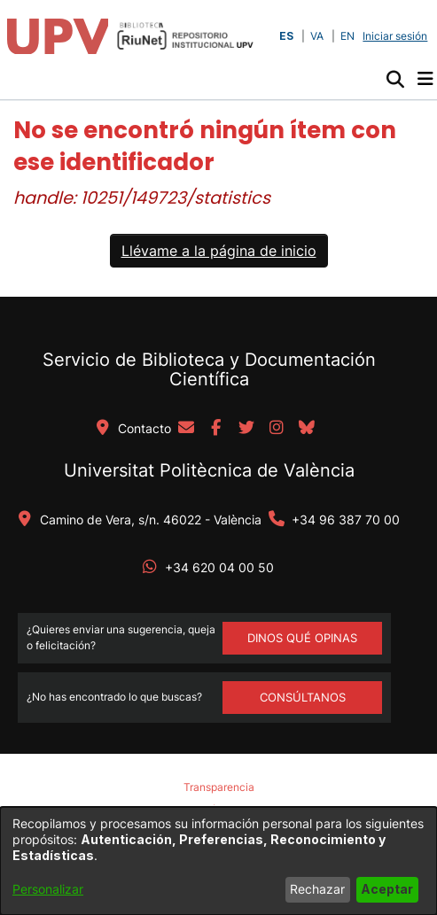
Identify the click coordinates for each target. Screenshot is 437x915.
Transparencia (218, 787)
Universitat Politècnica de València (209, 470)
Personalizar (47, 888)
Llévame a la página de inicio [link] (218, 251)
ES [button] (286, 36)
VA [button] (317, 36)
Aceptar (387, 888)
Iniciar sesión (397, 36)
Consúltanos (303, 697)
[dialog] (218, 861)
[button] (395, 78)
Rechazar (317, 888)
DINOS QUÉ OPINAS (302, 638)
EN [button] (347, 36)
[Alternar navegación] (425, 79)
